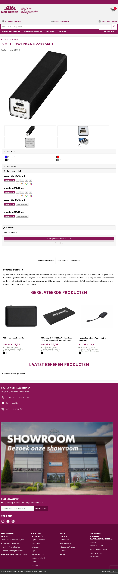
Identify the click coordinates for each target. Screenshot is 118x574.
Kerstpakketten (66, 543)
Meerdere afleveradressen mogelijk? (15, 554)
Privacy (20, 572)
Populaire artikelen (38, 540)
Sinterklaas (65, 540)
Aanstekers (36, 543)
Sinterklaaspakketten (33, 31)
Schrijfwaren (36, 565)
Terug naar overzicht (11, 39)
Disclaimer (42, 572)
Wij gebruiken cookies (31, 572)
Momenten (50, 31)
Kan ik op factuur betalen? (11, 547)
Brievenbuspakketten (11, 31)
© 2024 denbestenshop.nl (107, 572)
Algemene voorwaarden (9, 572)
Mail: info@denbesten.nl (98, 549)
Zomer (63, 554)
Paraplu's (35, 562)
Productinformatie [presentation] (46, 260)
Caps (33, 551)
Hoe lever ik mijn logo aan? (11, 543)
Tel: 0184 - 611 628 (96, 553)
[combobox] (57, 26)
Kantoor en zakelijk (38, 558)
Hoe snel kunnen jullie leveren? (13, 551)
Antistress (35, 547)
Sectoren (62, 31)
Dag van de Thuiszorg (68, 547)
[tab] (46, 260)
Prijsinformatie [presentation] (62, 260)
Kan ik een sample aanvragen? (13, 540)
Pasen (63, 551)
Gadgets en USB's (38, 554)
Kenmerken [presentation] (75, 260)
